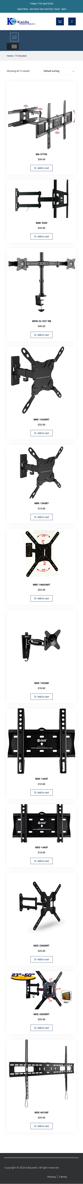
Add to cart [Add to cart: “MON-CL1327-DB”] (43, 335)
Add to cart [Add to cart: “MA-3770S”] (43, 168)
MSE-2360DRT (41, 945)
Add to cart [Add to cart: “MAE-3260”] (43, 236)
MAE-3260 (41, 223)
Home (10, 55)
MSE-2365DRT (41, 1014)
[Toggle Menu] (14, 46)
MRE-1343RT (41, 503)
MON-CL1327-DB (41, 321)
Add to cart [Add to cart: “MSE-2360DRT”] (43, 959)
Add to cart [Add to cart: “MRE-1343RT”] (43, 517)
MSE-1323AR (41, 683)
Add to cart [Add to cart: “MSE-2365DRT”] (43, 1028)
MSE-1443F (41, 778)
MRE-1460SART (41, 584)
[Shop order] (59, 71)
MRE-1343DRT (41, 419)
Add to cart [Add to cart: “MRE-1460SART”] (43, 598)
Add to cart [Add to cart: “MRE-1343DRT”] (43, 433)
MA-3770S (41, 154)
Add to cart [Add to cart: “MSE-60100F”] (43, 1126)
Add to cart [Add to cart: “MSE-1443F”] (43, 792)
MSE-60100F (42, 1112)
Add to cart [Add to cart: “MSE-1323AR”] (43, 696)
